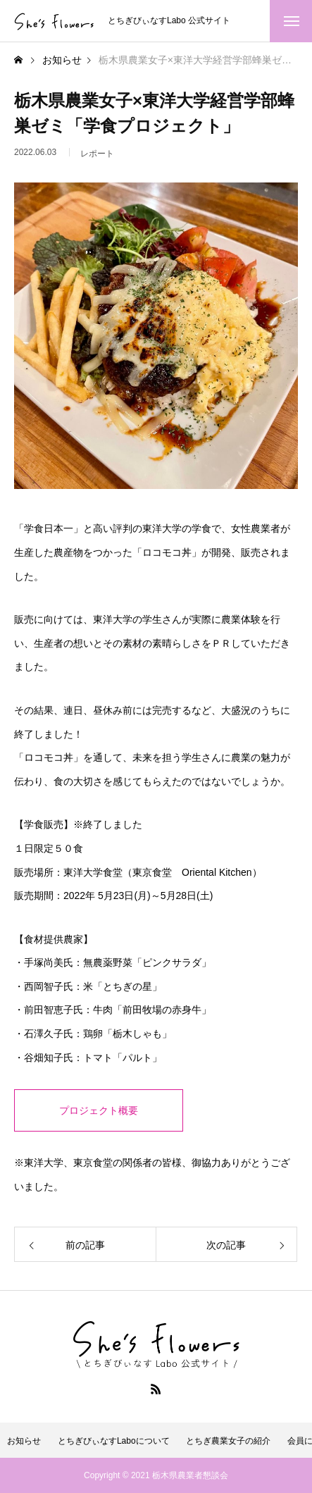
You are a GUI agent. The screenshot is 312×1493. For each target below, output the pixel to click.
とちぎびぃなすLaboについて (114, 1441)
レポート (97, 158)
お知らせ (24, 1441)
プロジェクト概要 (98, 1110)
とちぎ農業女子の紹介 (228, 1441)
